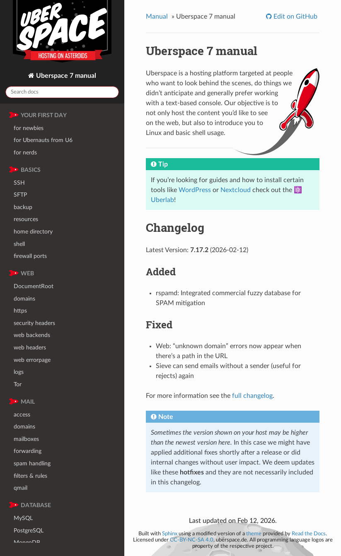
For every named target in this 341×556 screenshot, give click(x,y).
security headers (34, 323)
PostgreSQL (29, 530)
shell (19, 244)
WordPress (195, 190)
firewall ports (30, 256)
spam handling (32, 463)
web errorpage (32, 360)
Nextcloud (235, 190)
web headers (30, 347)
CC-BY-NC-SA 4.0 (191, 539)
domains (24, 299)
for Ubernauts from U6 (43, 140)
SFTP (20, 195)
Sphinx (169, 533)
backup (23, 207)
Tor (18, 384)
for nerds (25, 152)
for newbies (29, 128)
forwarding (27, 451)
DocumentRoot (33, 286)
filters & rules (30, 476)
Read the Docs (309, 533)
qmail (20, 488)
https (20, 311)
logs (19, 372)
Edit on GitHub (294, 16)
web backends (32, 335)
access (22, 415)
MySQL (23, 518)
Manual (157, 16)
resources (26, 219)
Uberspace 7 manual (65, 75)
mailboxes (26, 439)
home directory (33, 232)
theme (253, 533)
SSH (19, 183)
